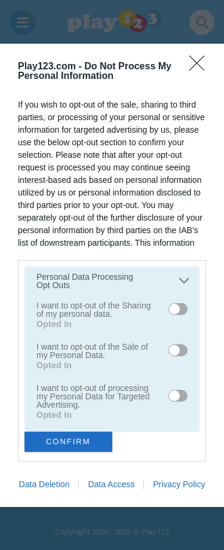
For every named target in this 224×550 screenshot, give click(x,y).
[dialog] (112, 275)
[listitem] (112, 281)
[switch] (178, 309)
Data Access (111, 484)
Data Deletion (44, 484)
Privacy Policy (179, 484)
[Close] (200, 67)
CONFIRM (68, 441)
